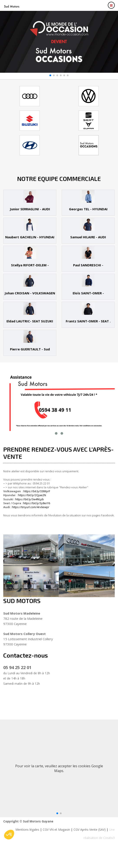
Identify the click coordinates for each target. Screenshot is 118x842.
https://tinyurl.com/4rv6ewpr (30, 507)
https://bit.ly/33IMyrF (36, 491)
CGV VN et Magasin (56, 829)
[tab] (29, 202)
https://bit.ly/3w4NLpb (29, 499)
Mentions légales (27, 829)
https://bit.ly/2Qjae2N (32, 495)
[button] (50, 75)
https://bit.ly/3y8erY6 (36, 503)
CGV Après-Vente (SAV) (90, 829)
